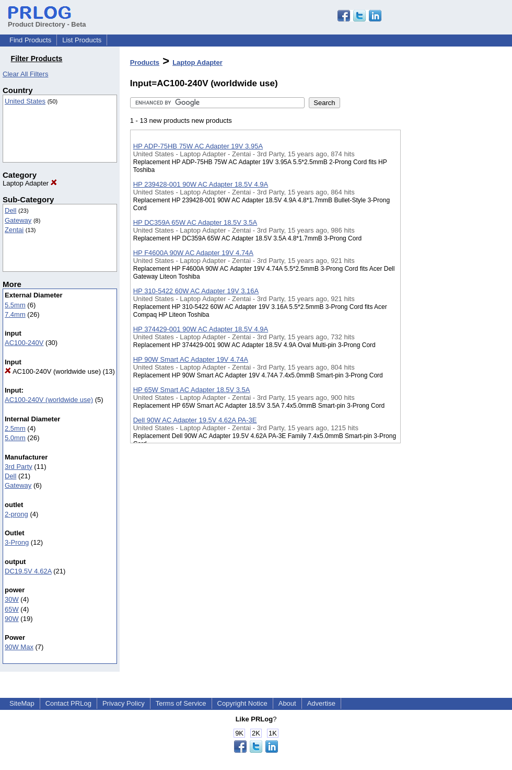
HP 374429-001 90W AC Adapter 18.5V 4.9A (201, 329)
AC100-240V (24, 343)
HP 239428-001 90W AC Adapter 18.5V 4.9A (201, 184)
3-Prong (17, 542)
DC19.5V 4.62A (28, 571)
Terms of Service (181, 703)
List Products (81, 40)
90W (12, 619)
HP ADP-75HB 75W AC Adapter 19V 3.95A (198, 146)
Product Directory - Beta (47, 20)
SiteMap (21, 703)
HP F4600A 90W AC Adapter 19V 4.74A (193, 253)
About (287, 703)
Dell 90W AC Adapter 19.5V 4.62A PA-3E (195, 420)
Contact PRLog (68, 703)
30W (12, 599)
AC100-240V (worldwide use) (53, 371)
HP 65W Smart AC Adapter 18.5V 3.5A (191, 390)
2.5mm (15, 428)
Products (144, 62)
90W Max (19, 647)
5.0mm (15, 438)
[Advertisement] (453, 271)
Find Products (30, 40)
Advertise (321, 703)
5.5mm (15, 305)
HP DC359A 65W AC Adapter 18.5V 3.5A (195, 222)
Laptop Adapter (30, 183)
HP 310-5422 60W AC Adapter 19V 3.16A (196, 291)
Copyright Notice (242, 703)
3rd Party (18, 466)
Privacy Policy (123, 703)
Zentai (14, 230)
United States (25, 101)
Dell (10, 210)
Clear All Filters (25, 74)
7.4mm (15, 314)
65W (12, 609)
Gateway (18, 220)
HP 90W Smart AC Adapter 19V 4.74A (190, 359)
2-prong (16, 514)
